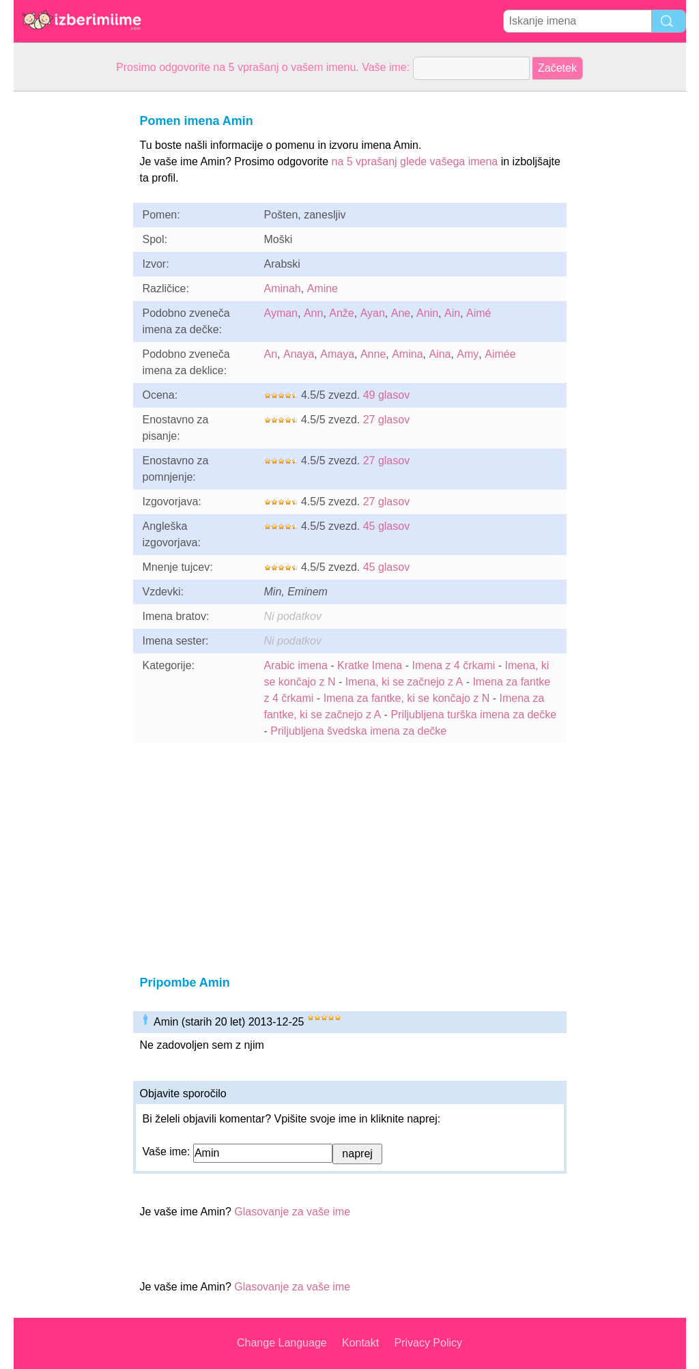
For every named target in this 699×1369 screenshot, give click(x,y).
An (271, 354)
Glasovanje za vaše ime (292, 1211)
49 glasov (386, 395)
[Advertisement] (68, 296)
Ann (313, 313)
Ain (452, 313)
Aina (440, 354)
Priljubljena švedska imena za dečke (358, 731)
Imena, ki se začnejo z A (404, 682)
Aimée (500, 354)
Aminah (282, 288)
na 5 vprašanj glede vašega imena (415, 161)
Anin (427, 313)
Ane (400, 313)
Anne (373, 354)
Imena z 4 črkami (453, 665)
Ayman (281, 313)
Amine (322, 288)
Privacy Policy (428, 1343)
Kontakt (360, 1343)
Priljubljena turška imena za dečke (473, 714)
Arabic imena (296, 665)
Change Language (282, 1343)
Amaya (337, 354)
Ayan (372, 313)
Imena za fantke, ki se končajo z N (407, 698)
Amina (407, 354)
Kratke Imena (369, 665)
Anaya (298, 354)
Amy (468, 354)
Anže (341, 313)
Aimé (478, 313)
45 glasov (386, 526)
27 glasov (386, 419)
